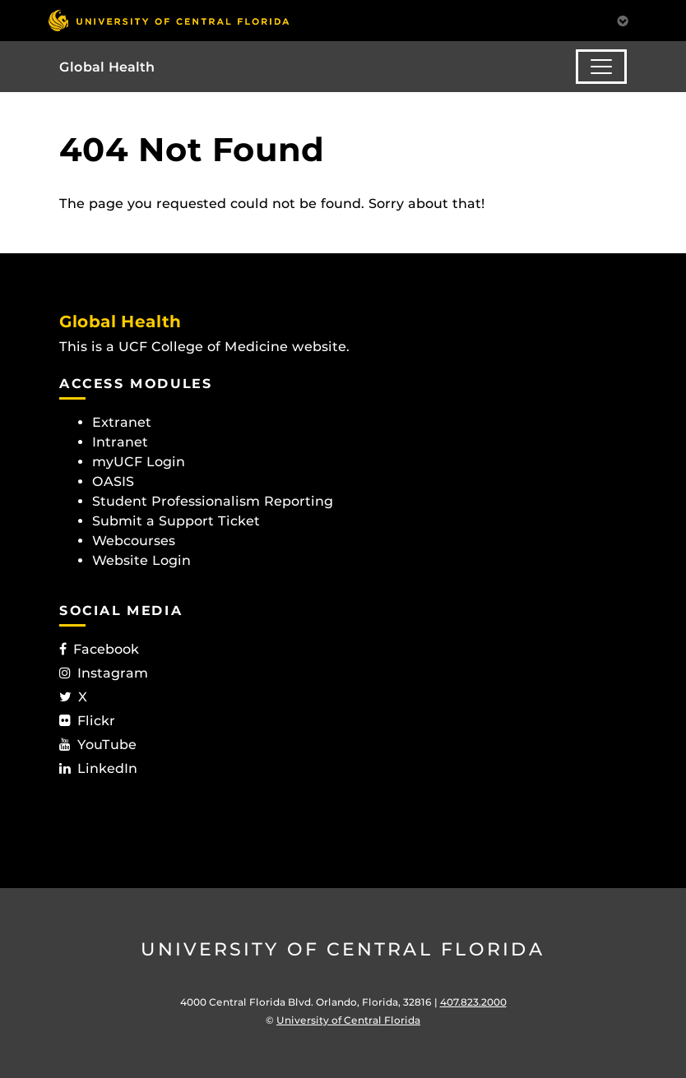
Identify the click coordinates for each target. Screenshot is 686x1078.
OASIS (113, 481)
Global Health (107, 67)
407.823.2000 (473, 1002)
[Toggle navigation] (601, 66)
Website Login (141, 560)
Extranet (121, 422)
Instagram (103, 673)
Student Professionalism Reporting (212, 501)
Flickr (87, 721)
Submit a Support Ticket (176, 521)
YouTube (98, 744)
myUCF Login (138, 462)
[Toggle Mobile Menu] (622, 19)
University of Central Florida (343, 949)
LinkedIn (98, 768)
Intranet (120, 442)
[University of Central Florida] (168, 20)
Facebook (99, 649)
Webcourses (133, 540)
